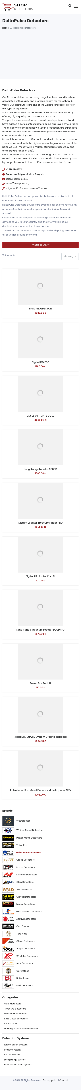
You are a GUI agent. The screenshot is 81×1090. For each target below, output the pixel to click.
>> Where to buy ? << (40, 244)
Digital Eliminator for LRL (40, 576)
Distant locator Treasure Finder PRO (40, 522)
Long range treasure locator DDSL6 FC (40, 629)
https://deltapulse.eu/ (17, 183)
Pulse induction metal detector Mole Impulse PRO (40, 790)
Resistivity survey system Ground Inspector (40, 737)
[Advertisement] (40, 52)
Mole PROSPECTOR (40, 308)
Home (5, 27)
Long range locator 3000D (40, 469)
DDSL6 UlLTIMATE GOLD (40, 416)
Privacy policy (50, 1080)
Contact (63, 1080)
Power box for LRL (40, 683)
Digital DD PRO (40, 362)
